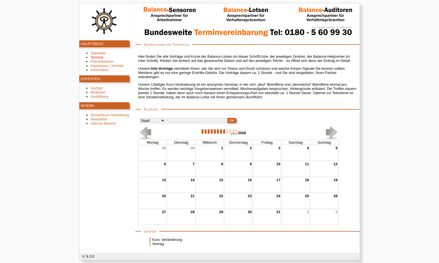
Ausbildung (99, 96)
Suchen (97, 88)
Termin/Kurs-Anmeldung (110, 115)
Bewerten (98, 92)
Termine (97, 57)
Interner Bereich (103, 123)
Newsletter (99, 119)
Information (99, 70)
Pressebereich (102, 61)
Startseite (98, 53)
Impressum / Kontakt (107, 66)
